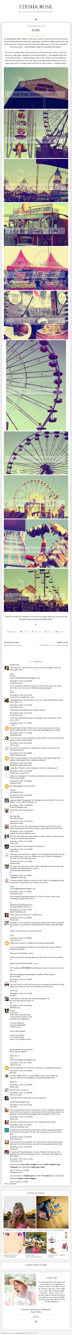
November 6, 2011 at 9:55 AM (21, 1105)
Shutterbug (14, 735)
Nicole (12, 920)
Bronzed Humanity (17, 807)
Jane (11, 1107)
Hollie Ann (14, 1139)
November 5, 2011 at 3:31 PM (21, 1071)
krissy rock (14, 1095)
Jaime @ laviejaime (17, 1127)
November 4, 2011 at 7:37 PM (21, 979)
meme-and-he (15, 797)
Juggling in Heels (16, 877)
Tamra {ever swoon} (17, 773)
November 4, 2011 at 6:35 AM (21, 705)
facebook (12, 632)
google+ (60, 632)
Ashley (12, 745)
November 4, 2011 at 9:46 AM (21, 795)
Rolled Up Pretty (16, 912)
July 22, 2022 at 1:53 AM (19, 1182)
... (10, 725)
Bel (11, 1073)
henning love (14, 823)
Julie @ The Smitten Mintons (20, 833)
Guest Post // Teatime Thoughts (17, 1230)
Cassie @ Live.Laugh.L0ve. (20, 697)
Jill (11, 995)
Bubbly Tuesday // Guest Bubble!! (50, 1230)
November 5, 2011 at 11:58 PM (21, 1093)
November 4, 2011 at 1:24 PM (21, 892)
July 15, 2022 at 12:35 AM (19, 1170)
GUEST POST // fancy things (56, 1256)
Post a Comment (10, 1184)
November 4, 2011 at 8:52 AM (21, 763)
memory (13, 863)
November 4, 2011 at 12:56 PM (21, 861)
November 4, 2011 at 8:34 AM (21, 753)
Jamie (12, 1119)
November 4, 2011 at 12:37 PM (21, 841)
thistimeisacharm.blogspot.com (21, 905)
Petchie (12, 665)
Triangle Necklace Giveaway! (20, 907)
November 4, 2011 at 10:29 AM (21, 831)
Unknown (13, 783)
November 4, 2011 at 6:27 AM (21, 695)
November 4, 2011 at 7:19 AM (21, 723)
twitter (24, 632)
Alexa (12, 843)
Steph (12, 1149)
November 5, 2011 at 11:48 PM (21, 1085)
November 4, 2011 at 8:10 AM (21, 743)
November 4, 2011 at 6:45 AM (21, 713)
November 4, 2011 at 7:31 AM (21, 733)
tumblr (48, 632)
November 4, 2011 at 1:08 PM (21, 875)
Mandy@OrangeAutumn (19, 765)
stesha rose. (36, 6)
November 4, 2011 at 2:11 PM (21, 910)
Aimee (12, 851)
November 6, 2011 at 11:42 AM (21, 1117)
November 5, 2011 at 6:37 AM (21, 993)
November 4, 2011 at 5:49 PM (21, 938)
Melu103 (13, 1008)
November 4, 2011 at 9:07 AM (21, 771)
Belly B (12, 1082)
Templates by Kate (31, 1333)
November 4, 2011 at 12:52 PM (21, 849)
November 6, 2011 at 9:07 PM (21, 1147)
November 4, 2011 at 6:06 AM (21, 681)
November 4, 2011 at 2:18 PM (21, 918)
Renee (12, 1087)
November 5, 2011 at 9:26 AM (21, 1005)
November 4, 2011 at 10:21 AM (21, 821)
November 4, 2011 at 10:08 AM (21, 805)
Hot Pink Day (15, 816)
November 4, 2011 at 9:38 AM (21, 781)
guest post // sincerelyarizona (34, 1256)
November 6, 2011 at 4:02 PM (21, 1137)
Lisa (11, 981)
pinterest (36, 632)
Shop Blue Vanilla (16, 818)
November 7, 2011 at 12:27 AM (21, 1159)
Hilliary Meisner (16, 755)
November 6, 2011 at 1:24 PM (21, 1125)
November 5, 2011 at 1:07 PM (21, 1063)
